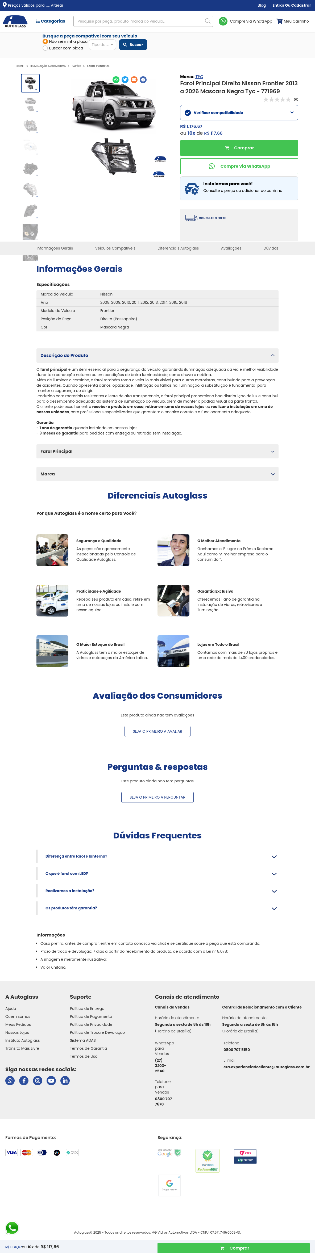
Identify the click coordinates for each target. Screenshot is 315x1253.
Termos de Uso (84, 1056)
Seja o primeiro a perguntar (157, 797)
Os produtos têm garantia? (71, 908)
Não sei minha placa (65, 41)
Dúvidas (271, 248)
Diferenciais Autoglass (178, 248)
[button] (157, 355)
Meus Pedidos (18, 1024)
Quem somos (17, 1016)
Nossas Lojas (17, 1032)
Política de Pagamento (91, 1016)
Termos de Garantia (88, 1048)
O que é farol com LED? (66, 873)
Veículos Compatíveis (115, 248)
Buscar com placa (63, 48)
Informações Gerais (54, 248)
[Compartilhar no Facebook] (143, 79)
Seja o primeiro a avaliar (157, 731)
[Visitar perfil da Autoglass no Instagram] (37, 1080)
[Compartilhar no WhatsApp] (116, 79)
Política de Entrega (87, 1008)
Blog (262, 5)
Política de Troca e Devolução (97, 1032)
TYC (199, 76)
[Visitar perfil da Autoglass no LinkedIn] (65, 1080)
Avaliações (231, 248)
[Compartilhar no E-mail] (134, 79)
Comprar (239, 148)
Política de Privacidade (91, 1024)
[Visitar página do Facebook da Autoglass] (23, 1080)
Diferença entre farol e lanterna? (76, 856)
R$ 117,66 (213, 133)
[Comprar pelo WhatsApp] (239, 166)
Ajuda (10, 1008)
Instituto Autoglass (22, 1040)
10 (191, 133)
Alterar (57, 5)
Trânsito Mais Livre (22, 1048)
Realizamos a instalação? (69, 890)
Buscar (133, 44)
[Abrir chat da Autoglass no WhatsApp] (10, 1080)
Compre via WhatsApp (251, 21)
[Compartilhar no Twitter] (125, 79)
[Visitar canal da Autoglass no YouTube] (51, 1080)
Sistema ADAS (83, 1040)
